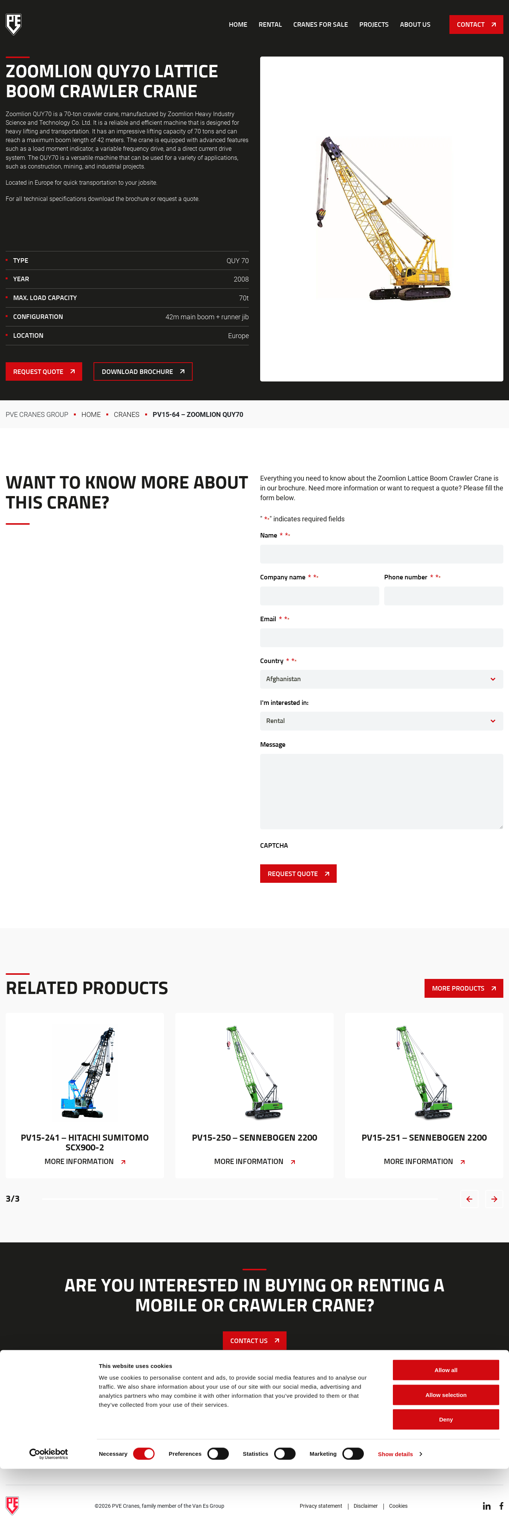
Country (278, 660)
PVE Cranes (13, 24)
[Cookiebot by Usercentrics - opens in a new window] (49, 1512)
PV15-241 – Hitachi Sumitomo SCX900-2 (85, 1095)
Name (275, 535)
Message (272, 744)
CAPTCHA (274, 845)
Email (275, 618)
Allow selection (445, 1453)
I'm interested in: (284, 702)
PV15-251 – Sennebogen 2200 (424, 1095)
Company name (289, 576)
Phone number (412, 576)
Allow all (446, 1428)
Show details (395, 1512)
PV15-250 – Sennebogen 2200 (254, 1095)
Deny (446, 1477)
